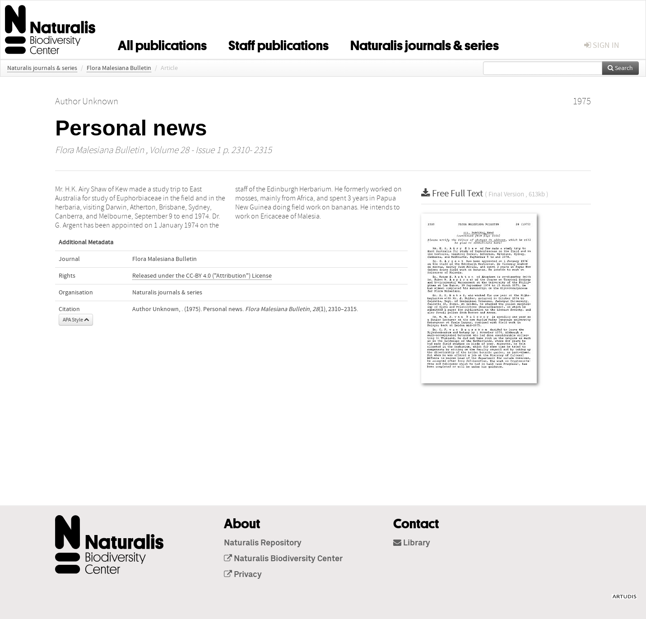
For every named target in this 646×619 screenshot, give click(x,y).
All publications (162, 44)
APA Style (76, 319)
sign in (601, 45)
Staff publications (278, 44)
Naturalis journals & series (424, 44)
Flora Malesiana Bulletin (119, 68)
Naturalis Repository (263, 543)
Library (411, 543)
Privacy (243, 575)
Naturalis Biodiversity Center (283, 559)
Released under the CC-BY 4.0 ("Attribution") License (202, 275)
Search (620, 68)
